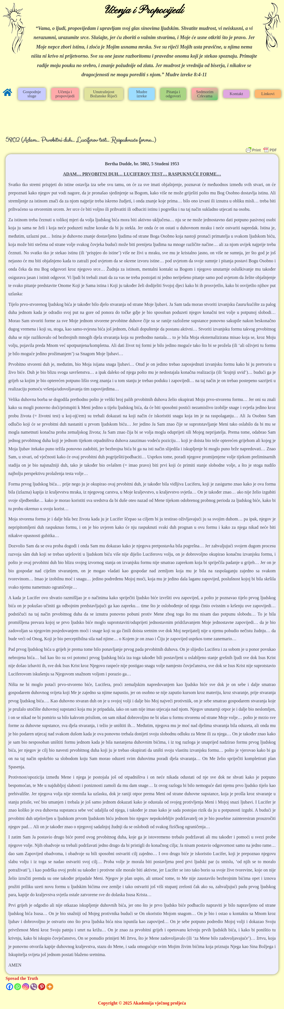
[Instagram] (25, 986)
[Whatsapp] (17, 986)
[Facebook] (9, 986)
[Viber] (33, 986)
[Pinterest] (41, 986)
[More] (49, 986)
